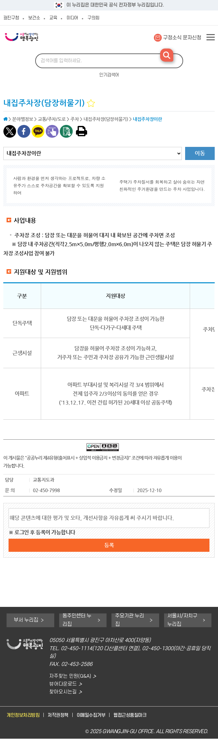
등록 (109, 545)
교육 (53, 17)
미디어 (72, 17)
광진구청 (11, 17)
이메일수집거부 (96, 716)
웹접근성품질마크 (138, 716)
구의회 (93, 17)
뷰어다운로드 (63, 684)
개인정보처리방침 (24, 716)
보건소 (34, 17)
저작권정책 (61, 716)
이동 (200, 153)
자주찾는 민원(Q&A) (70, 676)
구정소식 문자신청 (182, 38)
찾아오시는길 (63, 693)
